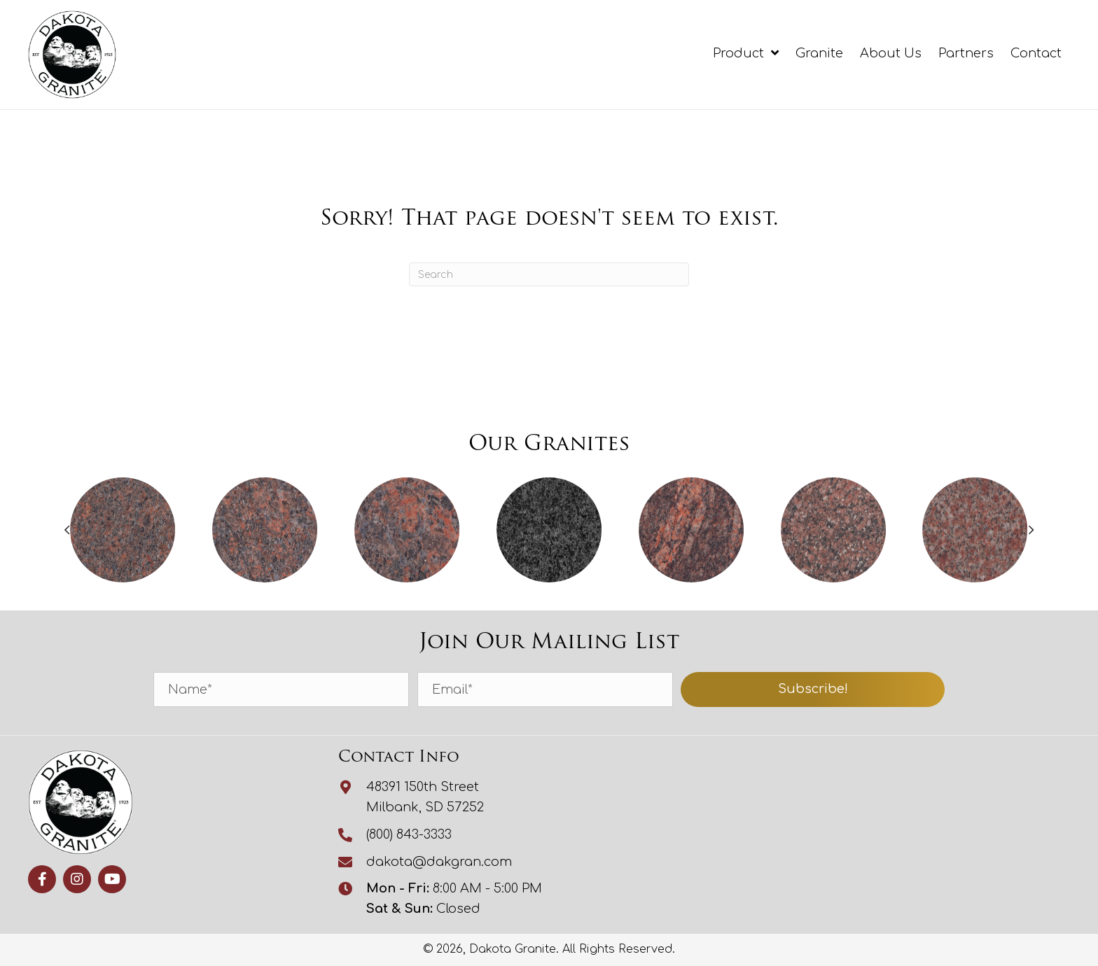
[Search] (549, 274)
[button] (813, 689)
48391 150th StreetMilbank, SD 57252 (425, 797)
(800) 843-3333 (409, 834)
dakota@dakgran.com (439, 862)
